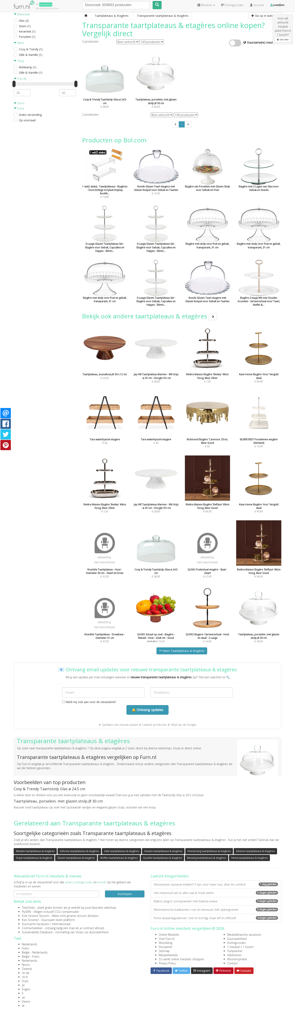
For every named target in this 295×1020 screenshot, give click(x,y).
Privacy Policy (167, 963)
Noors (26, 965)
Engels (26, 989)
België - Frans (30, 956)
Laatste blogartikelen (170, 875)
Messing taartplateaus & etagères (206, 858)
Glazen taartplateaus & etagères (76, 858)
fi (22, 993)
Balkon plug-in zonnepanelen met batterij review (216, 901)
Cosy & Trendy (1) (31, 49)
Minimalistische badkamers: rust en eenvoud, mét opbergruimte (216, 910)
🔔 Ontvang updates (147, 710)
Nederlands (29, 944)
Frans (25, 948)
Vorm (19, 103)
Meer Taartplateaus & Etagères (181, 651)
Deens (26, 1001)
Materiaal (22, 14)
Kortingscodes (236, 943)
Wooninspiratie (237, 959)
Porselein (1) (27, 37)
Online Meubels (169, 935)
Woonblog (165, 943)
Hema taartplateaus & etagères (249, 858)
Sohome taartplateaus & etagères (79, 851)
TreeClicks (28, 908)
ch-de (25, 973)
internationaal (61, 924)
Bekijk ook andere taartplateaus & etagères (149, 316)
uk (23, 997)
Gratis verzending (30, 115)
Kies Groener (30, 920)
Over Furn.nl (166, 939)
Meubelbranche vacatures (244, 935)
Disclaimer (165, 947)
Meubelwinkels (168, 955)
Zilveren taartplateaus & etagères (255, 851)
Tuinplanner (234, 951)
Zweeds (27, 969)
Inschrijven (125, 894)
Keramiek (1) (27, 31)
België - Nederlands (35, 952)
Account (257, 5)
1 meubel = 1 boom (240, 947)
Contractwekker (32, 928)
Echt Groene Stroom (35, 916)
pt (23, 985)
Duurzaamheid (237, 939)
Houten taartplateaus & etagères (163, 851)
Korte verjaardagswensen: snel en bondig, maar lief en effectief (216, 918)
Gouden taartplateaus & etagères (162, 858)
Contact (232, 963)
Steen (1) (25, 26)
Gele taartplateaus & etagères (121, 851)
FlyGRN (26, 912)
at (23, 1006)
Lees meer (283, 39)
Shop (19, 61)
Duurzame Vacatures (35, 924)
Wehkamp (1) (27, 67)
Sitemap (164, 951)
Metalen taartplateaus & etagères (35, 851)
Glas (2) (24, 21)
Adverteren (234, 955)
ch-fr (25, 977)
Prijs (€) (20, 79)
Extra (19, 108)
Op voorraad (27, 120)
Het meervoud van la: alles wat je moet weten (216, 893)
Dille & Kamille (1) (30, 55)
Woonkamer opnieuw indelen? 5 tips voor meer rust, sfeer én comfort (216, 884)
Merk (19, 43)
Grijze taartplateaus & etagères (34, 858)
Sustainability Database (37, 932)
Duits (25, 981)
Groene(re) (45, 4)
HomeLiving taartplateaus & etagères (209, 851)
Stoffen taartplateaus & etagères (119, 858)
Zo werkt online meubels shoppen (181, 959)
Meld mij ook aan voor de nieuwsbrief (89, 702)
